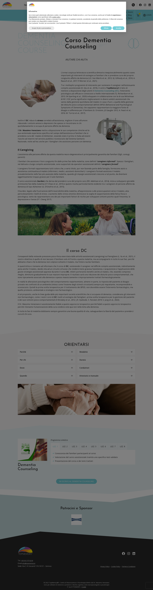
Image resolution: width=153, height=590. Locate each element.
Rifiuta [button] (106, 24)
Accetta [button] (118, 24)
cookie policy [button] (56, 13)
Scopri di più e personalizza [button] (41, 24)
